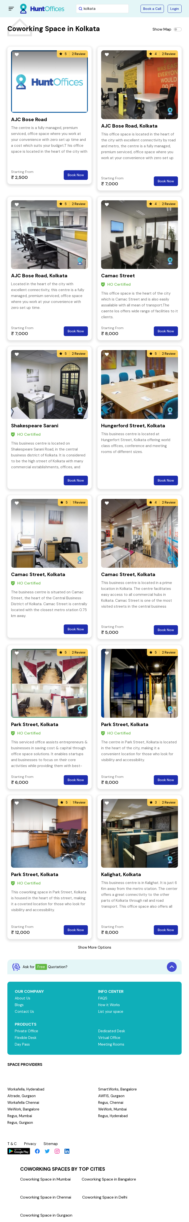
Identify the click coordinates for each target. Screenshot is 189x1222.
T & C (12, 1143)
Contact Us (25, 1011)
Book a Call (152, 8)
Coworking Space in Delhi (104, 1196)
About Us (23, 998)
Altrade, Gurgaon (21, 1095)
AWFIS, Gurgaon (111, 1095)
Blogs (19, 1004)
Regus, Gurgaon (20, 1122)
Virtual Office (109, 1037)
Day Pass (22, 1044)
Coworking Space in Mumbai (45, 1178)
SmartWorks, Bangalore (118, 1089)
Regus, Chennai (111, 1102)
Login (174, 8)
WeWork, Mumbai (112, 1109)
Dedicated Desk (112, 1031)
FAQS (102, 998)
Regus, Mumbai (20, 1115)
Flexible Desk (26, 1037)
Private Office (27, 1031)
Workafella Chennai (23, 1102)
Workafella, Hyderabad (26, 1089)
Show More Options (94, 947)
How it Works (109, 1004)
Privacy (31, 1143)
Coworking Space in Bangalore (109, 1178)
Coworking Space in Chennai (45, 1196)
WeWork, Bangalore (23, 1109)
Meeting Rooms (111, 1044)
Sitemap (52, 1143)
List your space (111, 1011)
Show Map (162, 29)
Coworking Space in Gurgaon (46, 1214)
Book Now (76, 175)
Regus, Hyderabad (113, 1115)
